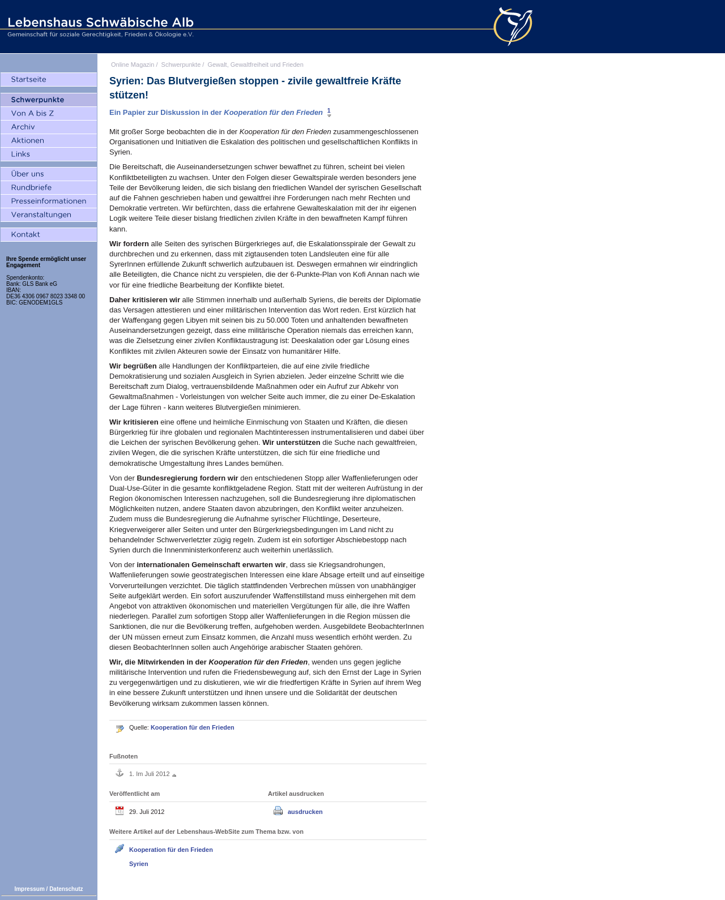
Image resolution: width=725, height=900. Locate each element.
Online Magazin (132, 64)
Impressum (29, 889)
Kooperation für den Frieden (192, 727)
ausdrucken (305, 811)
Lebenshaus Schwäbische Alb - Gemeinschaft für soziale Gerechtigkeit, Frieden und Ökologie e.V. (99, 27)
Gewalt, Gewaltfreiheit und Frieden (255, 64)
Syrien (138, 863)
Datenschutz (66, 889)
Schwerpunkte (181, 64)
